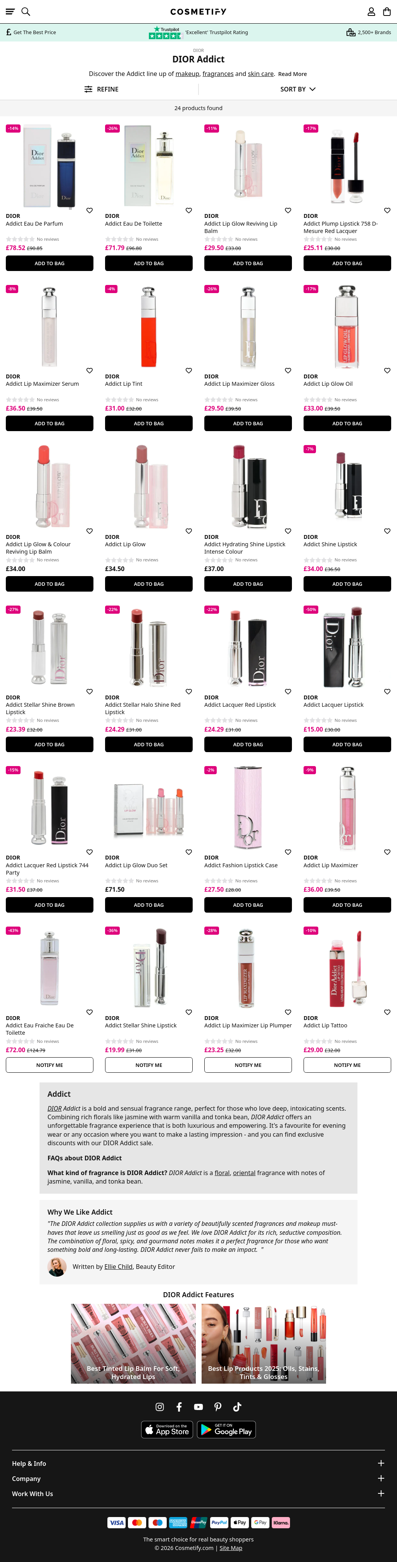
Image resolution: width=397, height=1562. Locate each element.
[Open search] (29, 11)
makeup (187, 73)
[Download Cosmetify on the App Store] (167, 1429)
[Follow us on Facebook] (179, 1407)
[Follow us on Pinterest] (218, 1407)
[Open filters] (99, 89)
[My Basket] (383, 11)
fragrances (217, 73)
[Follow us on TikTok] (237, 1407)
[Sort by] (298, 89)
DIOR (198, 50)
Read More (292, 74)
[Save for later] (84, 206)
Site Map (230, 1548)
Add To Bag (49, 263)
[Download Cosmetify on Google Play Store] (226, 1429)
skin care (261, 73)
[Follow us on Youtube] (198, 1407)
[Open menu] (13, 11)
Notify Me (49, 1064)
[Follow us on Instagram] (159, 1407)
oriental (244, 1172)
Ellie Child (118, 1266)
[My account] (368, 11)
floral (222, 1172)
